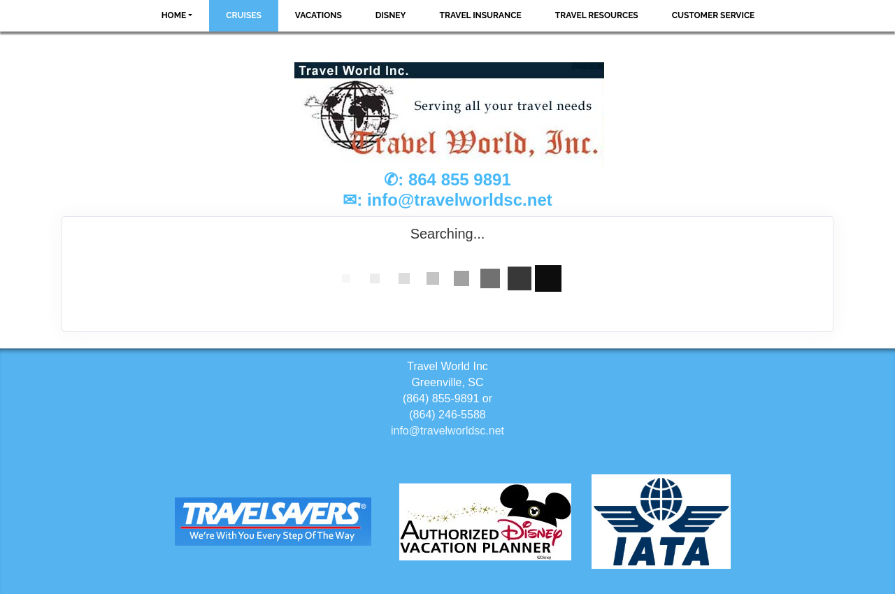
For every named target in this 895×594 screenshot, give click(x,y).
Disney (390, 15)
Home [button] (174, 15)
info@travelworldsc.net (459, 199)
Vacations (318, 15)
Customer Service (713, 15)
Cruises (244, 15)
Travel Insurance (481, 15)
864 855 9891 (459, 179)
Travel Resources (596, 15)
